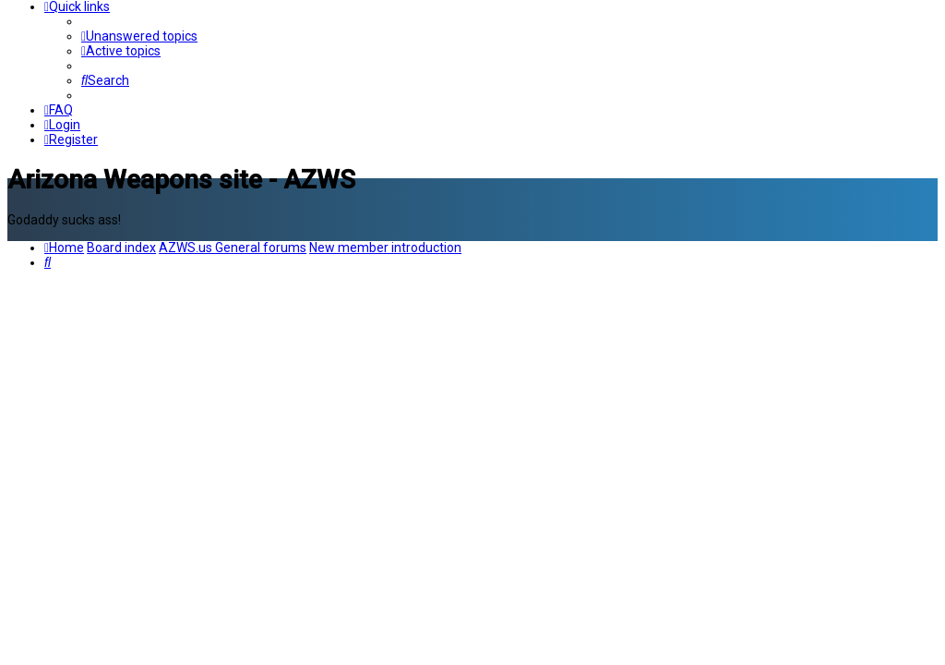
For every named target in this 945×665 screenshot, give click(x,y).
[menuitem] (139, 36)
